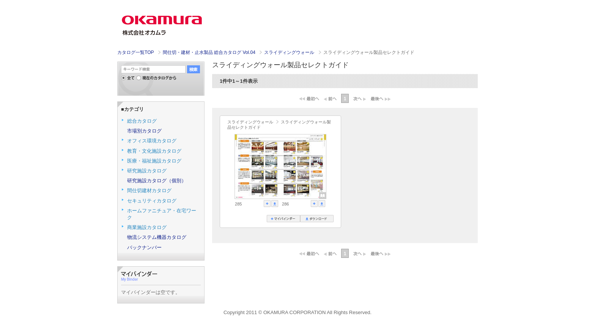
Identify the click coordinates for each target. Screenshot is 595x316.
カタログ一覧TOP (135, 52)
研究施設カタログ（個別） (156, 180)
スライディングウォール (289, 52)
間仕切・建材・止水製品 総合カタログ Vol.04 (210, 52)
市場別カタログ (144, 131)
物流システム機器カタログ (156, 237)
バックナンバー (144, 247)
